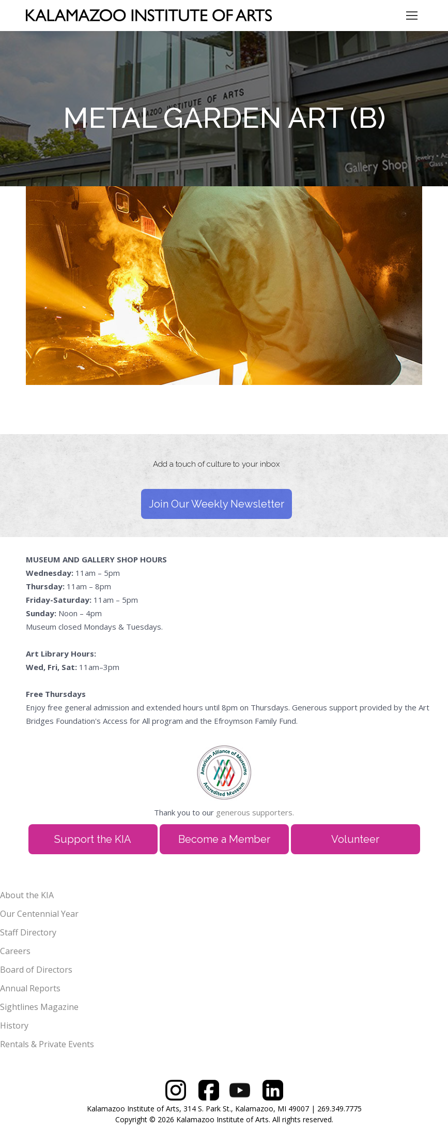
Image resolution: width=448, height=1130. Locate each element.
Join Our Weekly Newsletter (216, 504)
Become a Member (224, 839)
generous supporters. (255, 812)
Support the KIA (92, 839)
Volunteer (355, 839)
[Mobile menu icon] (411, 15)
